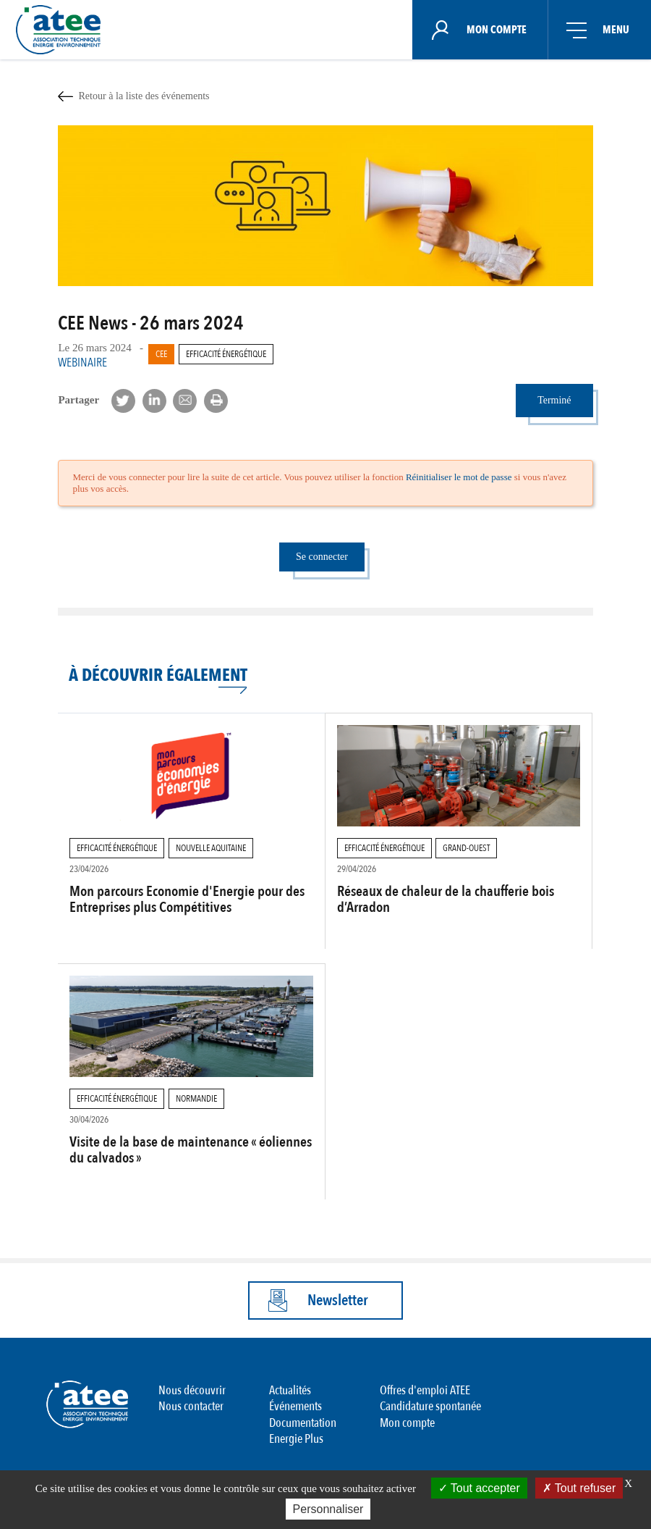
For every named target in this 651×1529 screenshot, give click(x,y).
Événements (295, 1406)
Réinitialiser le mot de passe (459, 477)
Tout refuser (579, 1488)
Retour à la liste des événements (143, 95)
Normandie (196, 1098)
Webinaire (82, 362)
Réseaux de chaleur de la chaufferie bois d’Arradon (445, 899)
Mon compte (407, 1423)
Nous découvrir (192, 1390)
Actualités (290, 1390)
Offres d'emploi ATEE (425, 1390)
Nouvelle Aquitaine (211, 848)
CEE (161, 354)
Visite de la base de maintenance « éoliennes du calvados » (190, 1150)
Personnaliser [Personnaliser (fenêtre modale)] (328, 1509)
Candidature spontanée (430, 1406)
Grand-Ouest (466, 848)
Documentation (302, 1423)
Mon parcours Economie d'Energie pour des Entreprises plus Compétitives (187, 899)
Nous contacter (191, 1406)
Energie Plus (296, 1439)
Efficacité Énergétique (226, 354)
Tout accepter (479, 1488)
